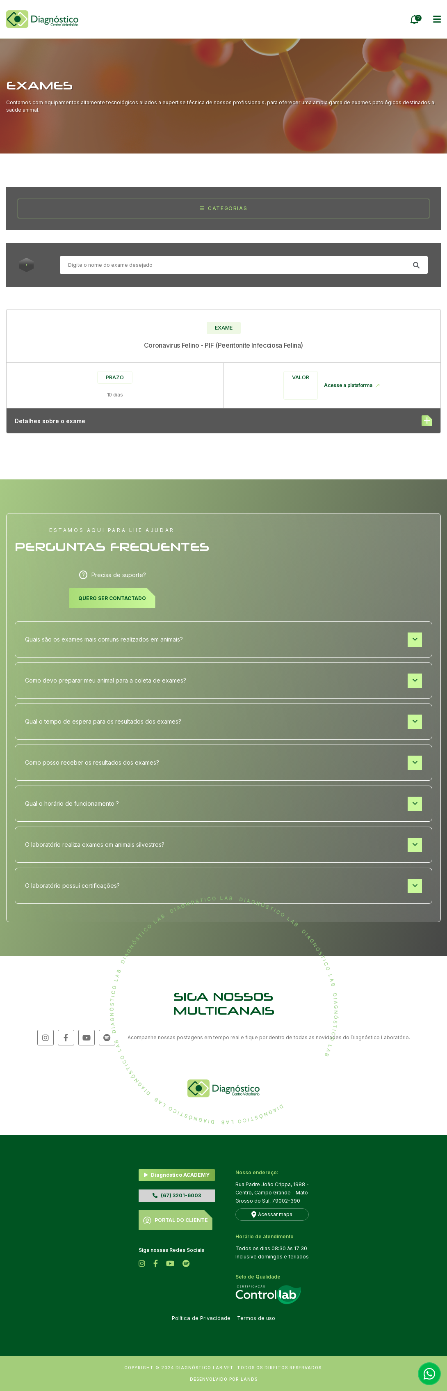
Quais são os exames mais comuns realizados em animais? (223, 639)
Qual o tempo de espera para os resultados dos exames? (223, 722)
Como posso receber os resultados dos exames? (223, 763)
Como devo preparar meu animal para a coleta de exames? (223, 681)
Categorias (224, 208)
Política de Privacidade (201, 1318)
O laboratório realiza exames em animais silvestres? (223, 845)
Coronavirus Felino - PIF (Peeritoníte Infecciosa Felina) (223, 345)
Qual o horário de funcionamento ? (223, 804)
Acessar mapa (275, 1214)
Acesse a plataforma (352, 385)
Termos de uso (256, 1318)
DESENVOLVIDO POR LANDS (224, 1379)
